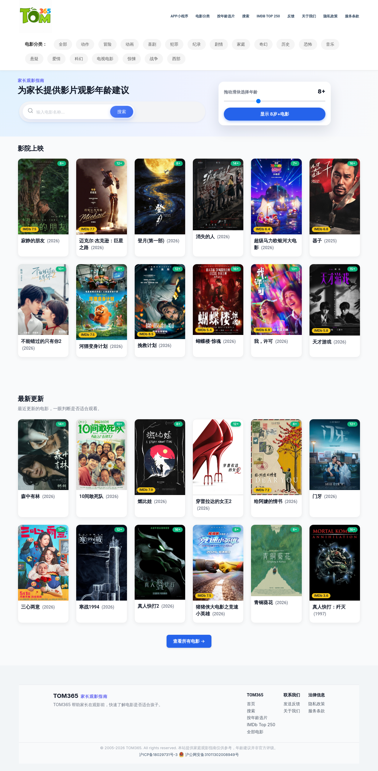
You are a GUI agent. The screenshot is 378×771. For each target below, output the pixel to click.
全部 (62, 44)
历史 (281, 44)
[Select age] (274, 101)
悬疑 (34, 58)
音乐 (325, 44)
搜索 (245, 16)
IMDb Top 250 (268, 16)
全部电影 (255, 731)
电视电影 (103, 58)
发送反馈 (292, 703)
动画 (128, 44)
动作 (84, 44)
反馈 (290, 16)
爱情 (56, 58)
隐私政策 (330, 16)
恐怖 (303, 44)
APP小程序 (179, 16)
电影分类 (202, 16)
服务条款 (352, 16)
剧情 (215, 44)
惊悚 (130, 58)
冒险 (106, 44)
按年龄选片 (226, 16)
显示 (274, 114)
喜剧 (150, 44)
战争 (151, 58)
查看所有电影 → (189, 641)
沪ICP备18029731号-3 (158, 754)
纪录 (194, 44)
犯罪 (172, 44)
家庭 (237, 44)
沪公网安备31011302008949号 (212, 754)
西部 (173, 58)
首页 (251, 703)
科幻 (78, 58)
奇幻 (259, 44)
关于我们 (309, 16)
